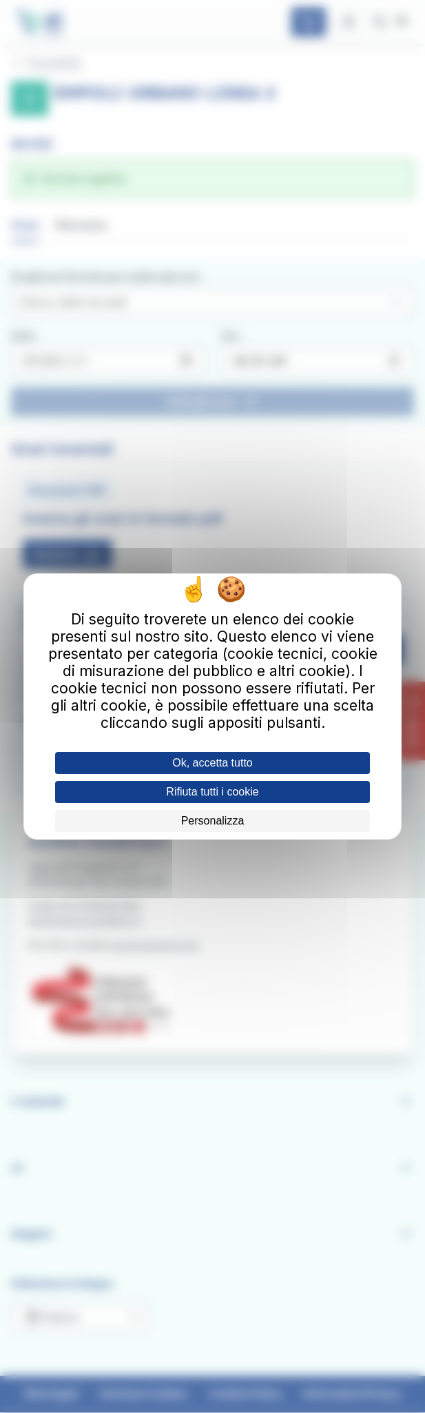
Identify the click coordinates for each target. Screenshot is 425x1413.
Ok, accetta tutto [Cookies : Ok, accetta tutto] (212, 763)
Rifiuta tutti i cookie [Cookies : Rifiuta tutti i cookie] (212, 792)
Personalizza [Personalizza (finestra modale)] (213, 821)
